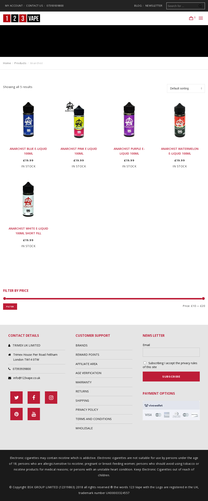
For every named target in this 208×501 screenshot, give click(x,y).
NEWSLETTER (153, 5)
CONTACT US (34, 5)
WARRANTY (83, 382)
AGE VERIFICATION (88, 373)
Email (146, 345)
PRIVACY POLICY (87, 410)
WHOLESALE (84, 428)
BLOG (138, 5)
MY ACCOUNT (14, 5)
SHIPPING (82, 400)
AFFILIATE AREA (86, 364)
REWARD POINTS (87, 355)
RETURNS (82, 391)
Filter (10, 306)
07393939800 (55, 5)
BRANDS (82, 345)
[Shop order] (186, 88)
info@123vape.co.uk (26, 378)
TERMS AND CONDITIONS (94, 419)
